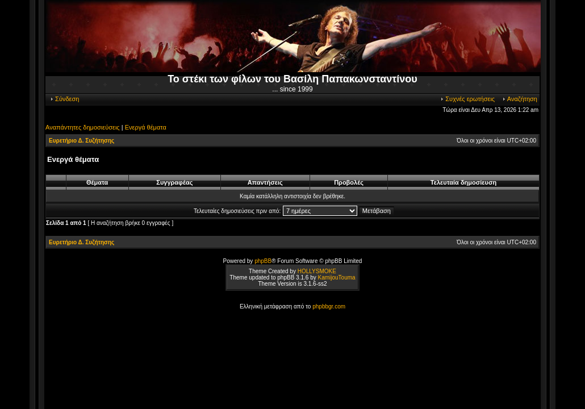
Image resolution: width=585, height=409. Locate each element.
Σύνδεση (64, 98)
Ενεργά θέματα (145, 127)
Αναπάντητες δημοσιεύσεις (82, 127)
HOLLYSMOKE (317, 271)
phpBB (262, 261)
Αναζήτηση (519, 98)
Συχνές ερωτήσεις (467, 98)
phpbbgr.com (328, 306)
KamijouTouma (336, 277)
